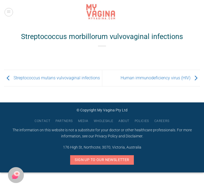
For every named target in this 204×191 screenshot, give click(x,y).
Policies (142, 121)
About (123, 121)
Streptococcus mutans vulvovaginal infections (52, 77)
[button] (9, 12)
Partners (64, 121)
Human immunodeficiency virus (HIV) (160, 77)
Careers (161, 121)
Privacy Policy (106, 136)
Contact (42, 121)
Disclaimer (134, 136)
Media (83, 121)
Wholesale (103, 121)
